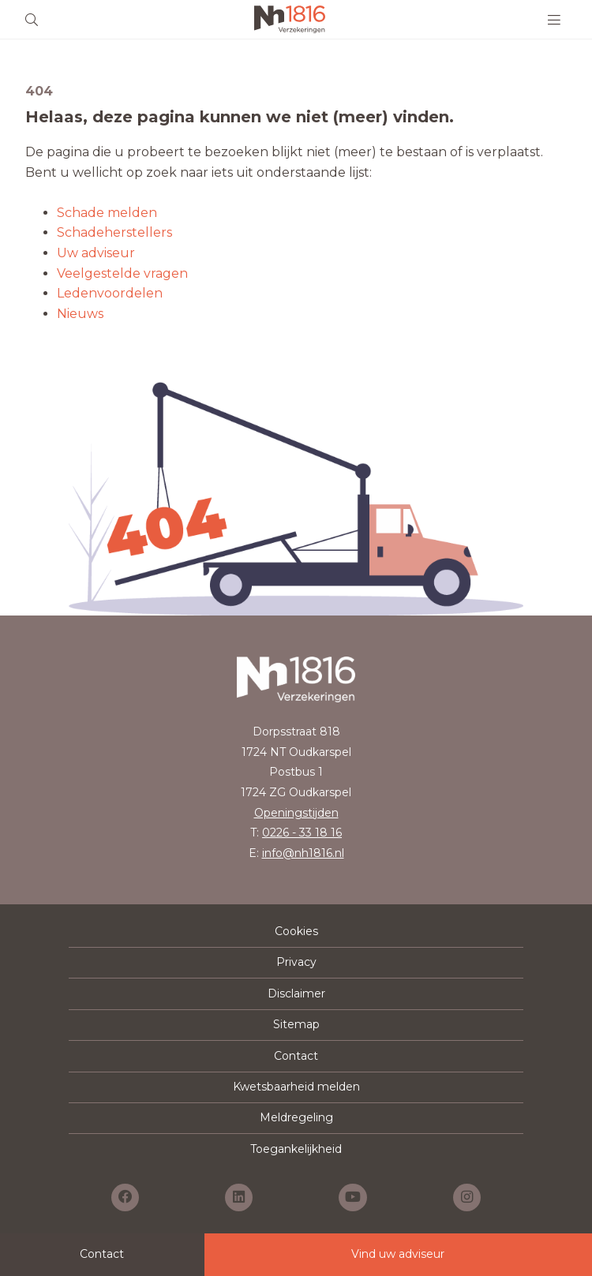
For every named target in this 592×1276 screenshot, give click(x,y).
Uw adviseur (96, 252)
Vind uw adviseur (397, 1254)
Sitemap (296, 1024)
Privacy (296, 962)
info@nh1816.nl (303, 853)
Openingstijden (296, 813)
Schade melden (107, 212)
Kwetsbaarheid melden (296, 1087)
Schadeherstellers (114, 232)
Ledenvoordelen (110, 293)
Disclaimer (296, 993)
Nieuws (80, 313)
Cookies (296, 931)
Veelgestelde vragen (122, 273)
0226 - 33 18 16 (302, 832)
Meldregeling (296, 1117)
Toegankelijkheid (296, 1149)
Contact (296, 1056)
